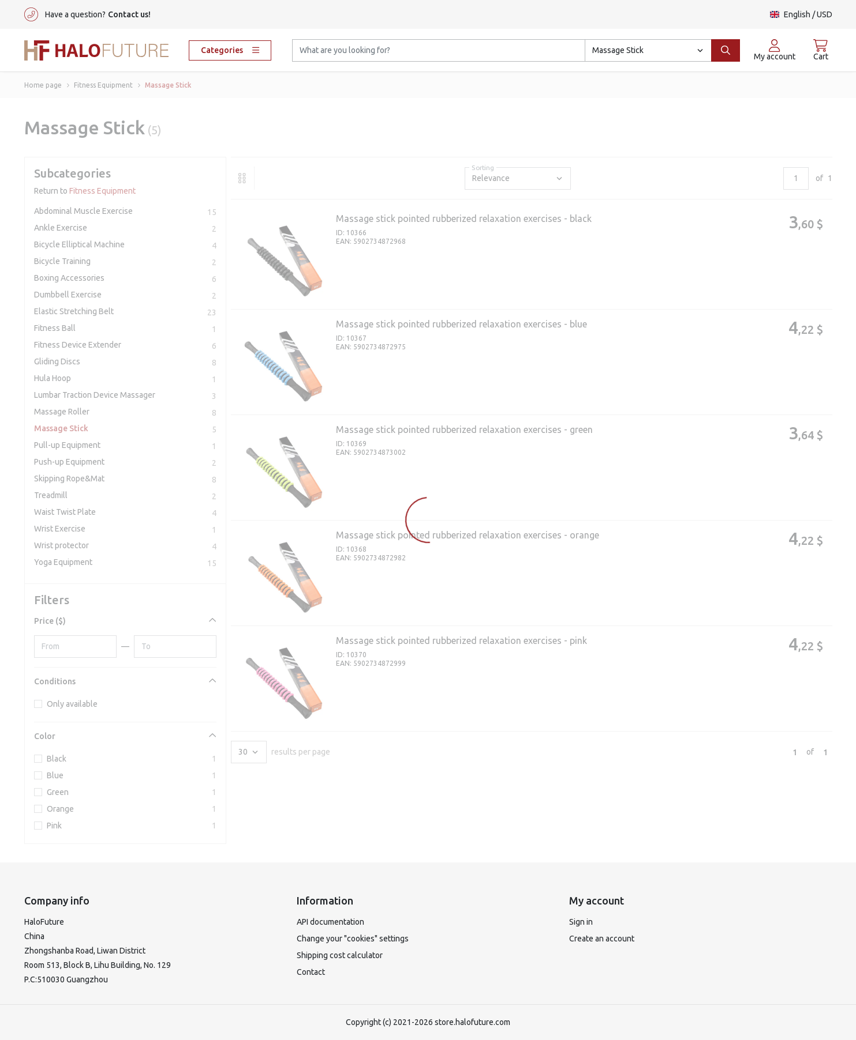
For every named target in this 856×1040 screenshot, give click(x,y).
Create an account (601, 938)
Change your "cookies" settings (353, 938)
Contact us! (129, 14)
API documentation (330, 921)
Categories (230, 50)
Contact (311, 972)
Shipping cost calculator (340, 955)
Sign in (581, 921)
